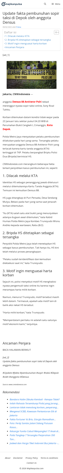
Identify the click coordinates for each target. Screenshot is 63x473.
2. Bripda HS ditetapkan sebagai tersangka (28, 39)
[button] (45, 4)
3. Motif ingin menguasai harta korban (26, 43)
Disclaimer (18, 457)
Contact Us (31, 462)
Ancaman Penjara (14, 47)
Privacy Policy (31, 457)
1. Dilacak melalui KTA (17, 36)
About (7, 457)
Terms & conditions (49, 457)
